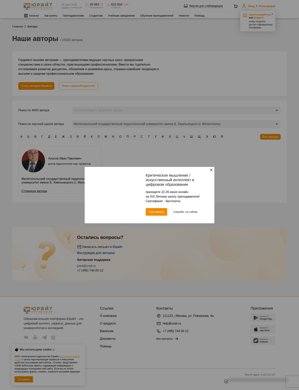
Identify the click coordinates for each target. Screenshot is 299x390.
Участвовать (156, 211)
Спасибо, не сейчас (185, 211)
